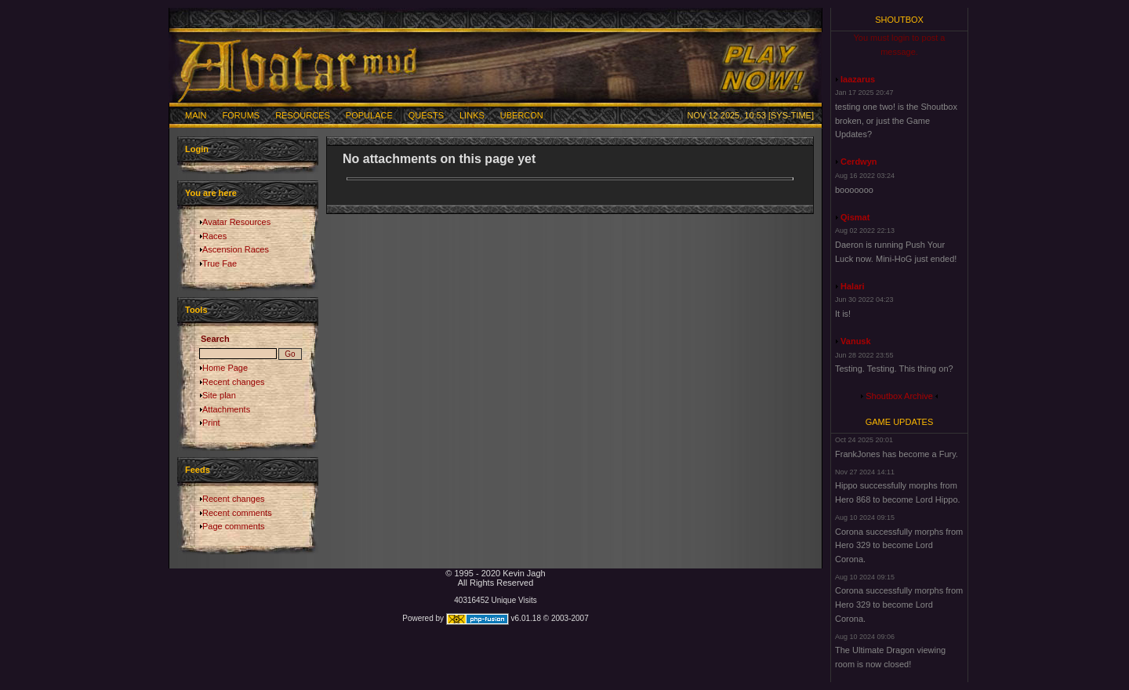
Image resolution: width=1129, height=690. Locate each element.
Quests (426, 115)
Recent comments (237, 513)
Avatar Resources (236, 222)
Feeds (197, 469)
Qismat (854, 217)
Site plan (219, 395)
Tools (196, 309)
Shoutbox (899, 19)
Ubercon (521, 115)
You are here (211, 193)
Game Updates (900, 422)
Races (214, 236)
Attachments (226, 409)
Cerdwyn (858, 161)
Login (197, 149)
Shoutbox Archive (899, 396)
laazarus (857, 79)
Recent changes (233, 382)
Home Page (225, 367)
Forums (241, 115)
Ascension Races (235, 249)
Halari (852, 286)
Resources (302, 115)
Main (196, 115)
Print (211, 422)
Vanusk (855, 341)
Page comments (233, 526)
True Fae (219, 263)
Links (472, 115)
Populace (369, 115)
